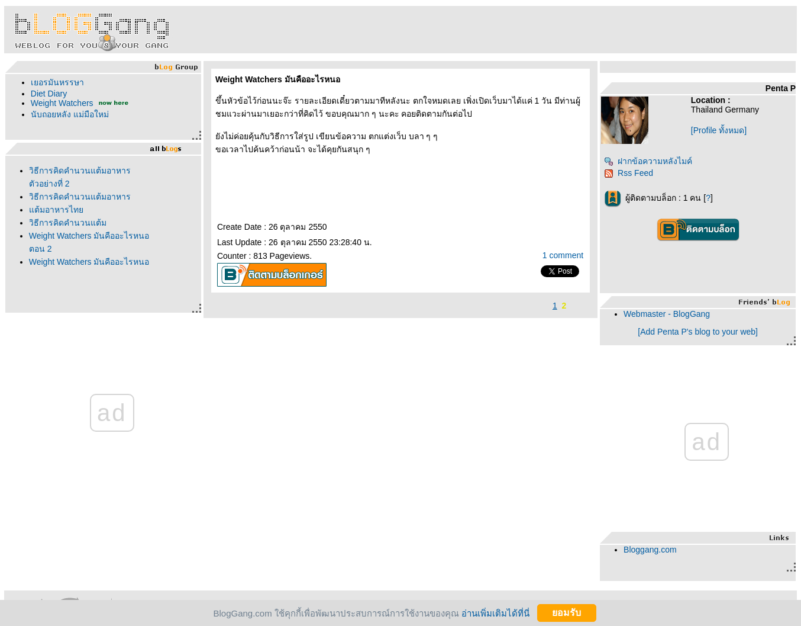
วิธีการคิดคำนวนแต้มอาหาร (80, 196)
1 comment (562, 255)
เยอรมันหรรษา (57, 82)
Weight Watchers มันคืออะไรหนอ (89, 262)
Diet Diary (49, 93)
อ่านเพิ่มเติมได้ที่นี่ (495, 613)
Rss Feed (628, 173)
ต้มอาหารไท (56, 209)
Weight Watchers (62, 103)
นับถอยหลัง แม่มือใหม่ (70, 114)
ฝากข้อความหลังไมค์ (648, 161)
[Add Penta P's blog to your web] (698, 331)
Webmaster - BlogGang (667, 314)
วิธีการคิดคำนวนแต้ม (67, 222)
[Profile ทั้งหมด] (719, 130)
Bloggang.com (650, 549)
